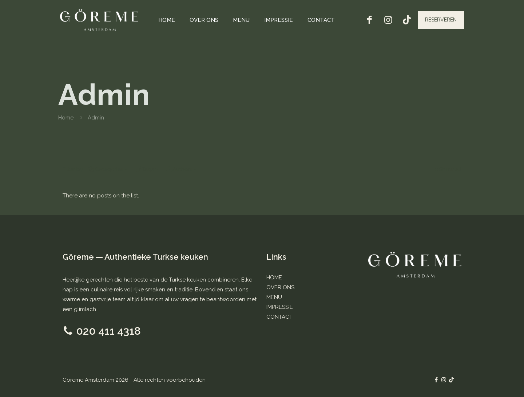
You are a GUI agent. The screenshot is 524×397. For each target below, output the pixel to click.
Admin (96, 117)
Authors (182, 169)
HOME (274, 277)
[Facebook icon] (436, 380)
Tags (147, 169)
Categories (108, 169)
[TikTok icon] (451, 380)
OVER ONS (280, 287)
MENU (274, 297)
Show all (447, 169)
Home (66, 117)
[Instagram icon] (443, 380)
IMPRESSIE (279, 307)
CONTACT (279, 317)
